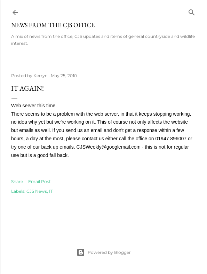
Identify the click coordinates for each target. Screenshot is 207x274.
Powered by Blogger (104, 252)
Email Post (39, 181)
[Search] (192, 11)
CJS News (36, 191)
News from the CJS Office (53, 25)
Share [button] (17, 181)
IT (51, 191)
